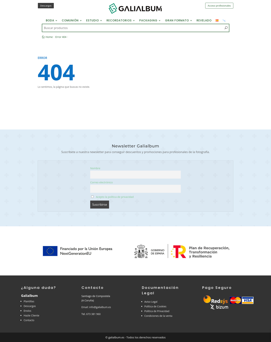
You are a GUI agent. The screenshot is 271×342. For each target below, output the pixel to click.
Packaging (148, 20)
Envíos (27, 310)
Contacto (29, 320)
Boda (50, 20)
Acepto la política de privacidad (112, 197)
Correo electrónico (101, 182)
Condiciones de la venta (158, 316)
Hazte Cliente (31, 315)
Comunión (70, 20)
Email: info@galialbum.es (96, 307)
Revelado (204, 20)
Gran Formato (177, 20)
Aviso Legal (150, 301)
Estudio (92, 20)
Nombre (95, 168)
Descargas (45, 5)
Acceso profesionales (219, 5)
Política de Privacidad (156, 311)
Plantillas (29, 301)
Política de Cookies (155, 306)
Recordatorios (119, 20)
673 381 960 (93, 314)
